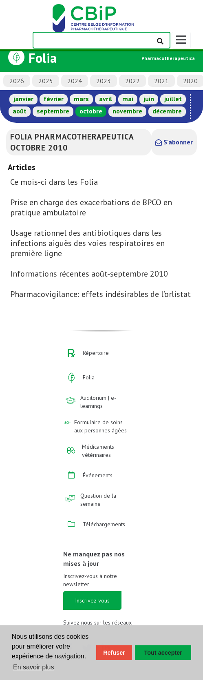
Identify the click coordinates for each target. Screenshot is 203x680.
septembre (53, 111)
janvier (23, 99)
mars (81, 99)
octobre (90, 111)
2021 (161, 81)
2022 (132, 81)
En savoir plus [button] (33, 667)
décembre (167, 111)
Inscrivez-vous (92, 600)
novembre (127, 111)
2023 (103, 81)
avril (105, 99)
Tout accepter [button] (163, 652)
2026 (16, 81)
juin (148, 99)
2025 (45, 81)
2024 (74, 81)
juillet (173, 99)
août (19, 111)
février (54, 99)
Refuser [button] (114, 652)
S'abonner (174, 142)
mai (127, 99)
